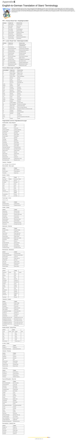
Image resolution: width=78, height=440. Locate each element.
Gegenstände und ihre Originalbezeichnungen (14, 120)
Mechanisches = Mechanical (8, 249)
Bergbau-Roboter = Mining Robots (9, 327)
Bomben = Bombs (6, 175)
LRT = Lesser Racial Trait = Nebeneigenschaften (15, 40)
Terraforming (4, 368)
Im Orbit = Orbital (5, 343)
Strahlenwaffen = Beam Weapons (9, 122)
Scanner (4, 268)
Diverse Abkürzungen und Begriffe (11, 68)
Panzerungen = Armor (6, 198)
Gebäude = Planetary (6, 351)
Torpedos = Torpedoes (6, 162)
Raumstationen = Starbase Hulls (8, 423)
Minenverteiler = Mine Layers (8, 165)
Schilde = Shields (5, 207)
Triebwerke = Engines (6, 299)
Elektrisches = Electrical (7, 226)
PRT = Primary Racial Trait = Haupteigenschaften (15, 20)
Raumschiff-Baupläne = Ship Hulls (9, 379)
